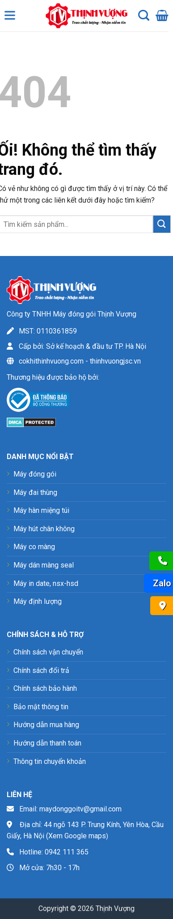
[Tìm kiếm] (143, 15)
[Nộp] (162, 224)
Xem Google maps (77, 836)
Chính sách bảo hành (45, 688)
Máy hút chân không (44, 529)
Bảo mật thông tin (40, 706)
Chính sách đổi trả (41, 670)
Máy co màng (34, 546)
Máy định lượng (37, 601)
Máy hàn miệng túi (41, 510)
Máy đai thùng (35, 492)
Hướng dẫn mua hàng (46, 724)
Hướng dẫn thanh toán (47, 743)
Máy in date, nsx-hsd (45, 583)
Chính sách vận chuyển (48, 652)
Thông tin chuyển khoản (49, 761)
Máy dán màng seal (43, 565)
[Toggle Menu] (11, 17)
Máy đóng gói (34, 474)
